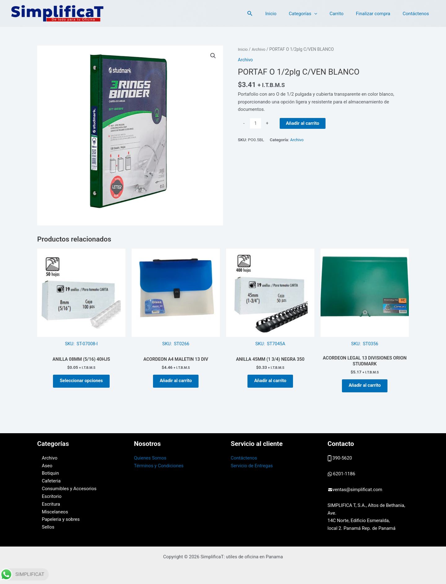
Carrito (344, 13)
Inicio (284, 13)
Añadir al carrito (303, 123)
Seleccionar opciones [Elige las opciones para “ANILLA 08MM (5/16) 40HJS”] (81, 383)
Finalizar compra (378, 13)
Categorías (314, 13)
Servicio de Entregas (252, 466)
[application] (325, 13)
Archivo (259, 49)
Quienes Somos (150, 458)
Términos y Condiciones (159, 466)
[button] (265, 13)
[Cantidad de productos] (256, 123)
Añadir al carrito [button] (176, 383)
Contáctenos (417, 13)
